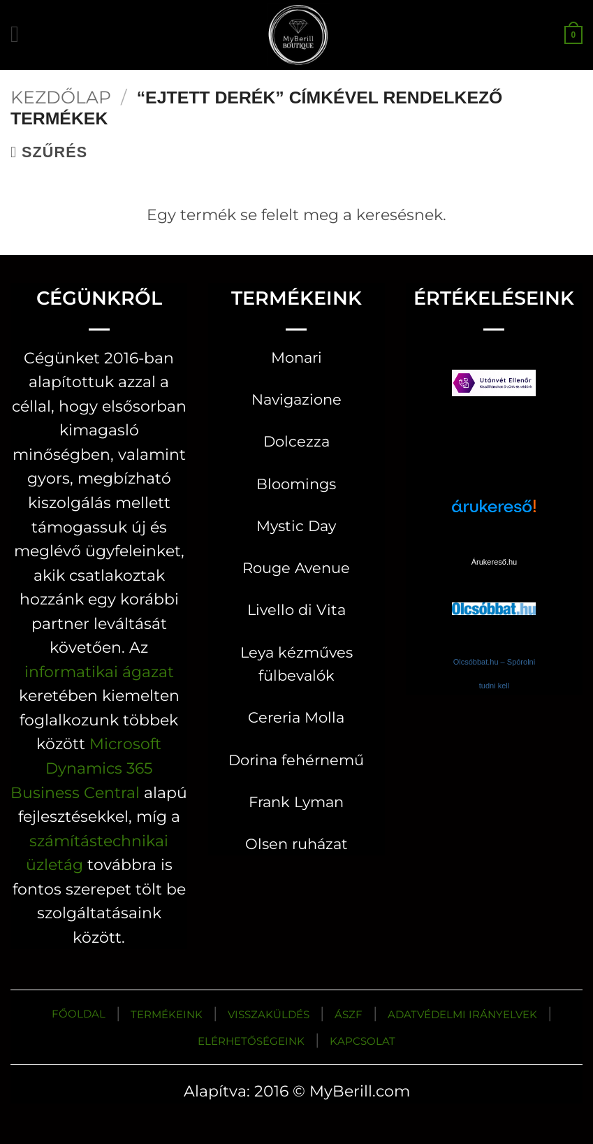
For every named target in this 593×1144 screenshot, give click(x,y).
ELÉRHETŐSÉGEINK (251, 1041)
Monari (296, 357)
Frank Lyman (296, 802)
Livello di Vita (296, 609)
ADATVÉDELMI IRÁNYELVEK (462, 1014)
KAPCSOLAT (362, 1041)
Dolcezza (296, 441)
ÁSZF (349, 1014)
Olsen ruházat (296, 844)
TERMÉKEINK (167, 1014)
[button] (22, 34)
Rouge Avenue (296, 568)
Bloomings (296, 484)
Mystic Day (296, 526)
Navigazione (296, 399)
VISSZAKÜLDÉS (268, 1014)
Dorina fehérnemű (296, 760)
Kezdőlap (60, 97)
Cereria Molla (296, 717)
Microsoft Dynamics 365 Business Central (85, 767)
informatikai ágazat (99, 671)
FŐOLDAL (78, 1013)
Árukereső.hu (494, 562)
